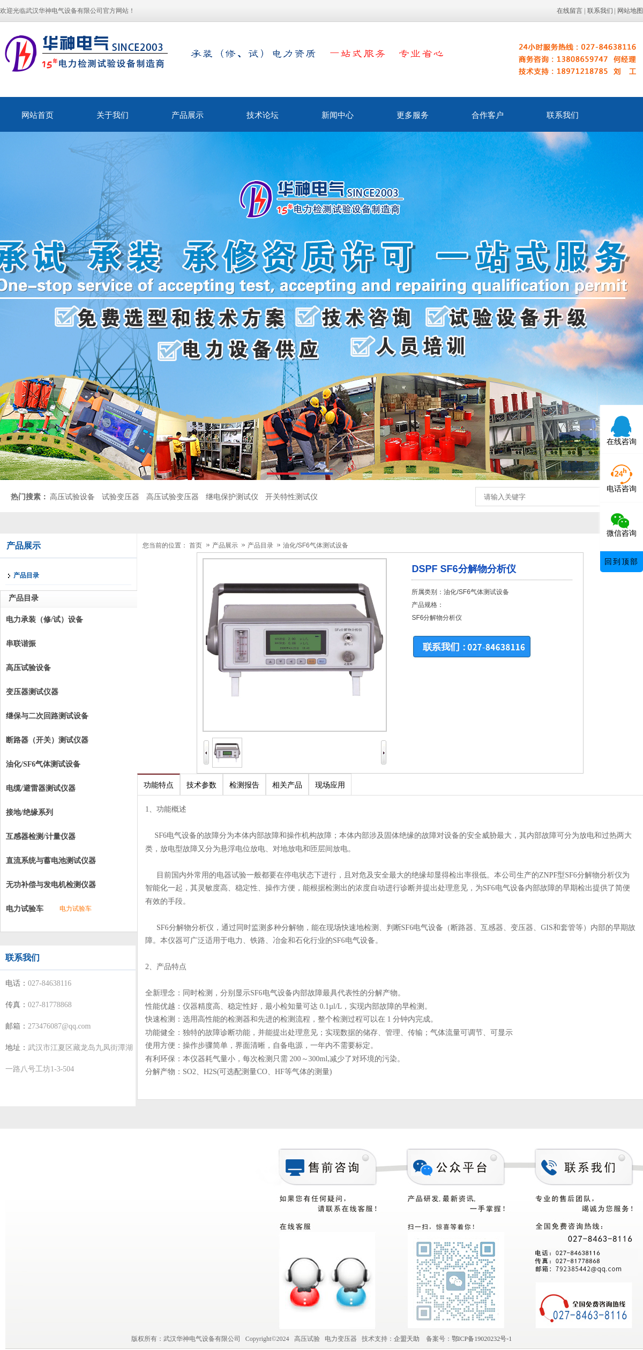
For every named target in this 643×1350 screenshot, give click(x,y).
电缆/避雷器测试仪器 (41, 788)
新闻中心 (338, 115)
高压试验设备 (72, 497)
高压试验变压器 (172, 497)
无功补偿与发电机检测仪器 (51, 885)
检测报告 (244, 785)
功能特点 (159, 785)
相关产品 (287, 785)
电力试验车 (24, 909)
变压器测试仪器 (32, 692)
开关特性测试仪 (291, 497)
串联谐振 (21, 644)
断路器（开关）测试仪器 (47, 740)
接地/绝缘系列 (29, 812)
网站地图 (630, 10)
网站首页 (37, 115)
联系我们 (600, 10)
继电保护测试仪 (232, 497)
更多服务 (413, 115)
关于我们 (112, 115)
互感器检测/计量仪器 (41, 836)
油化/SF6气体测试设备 (43, 764)
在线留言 (569, 10)
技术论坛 (262, 115)
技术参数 (201, 785)
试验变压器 (120, 497)
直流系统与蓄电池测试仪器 (51, 861)
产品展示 (187, 115)
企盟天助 (410, 1338)
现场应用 (330, 785)
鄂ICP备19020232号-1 (482, 1338)
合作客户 (488, 115)
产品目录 (261, 545)
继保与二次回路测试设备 (47, 716)
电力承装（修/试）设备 (44, 620)
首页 (195, 545)
